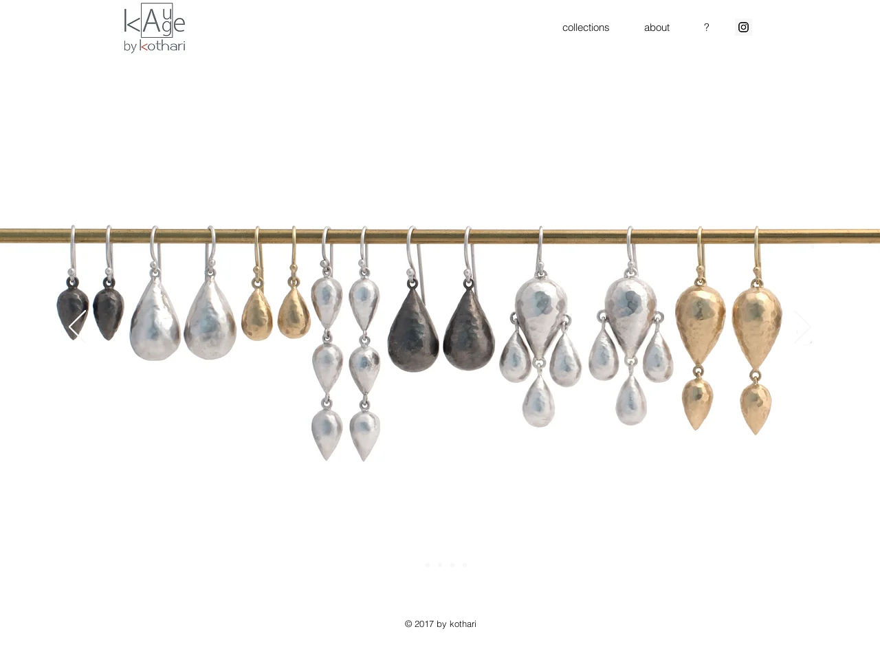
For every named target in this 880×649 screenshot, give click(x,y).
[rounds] (465, 565)
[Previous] (77, 328)
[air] (428, 565)
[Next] (802, 328)
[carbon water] (440, 565)
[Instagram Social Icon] (743, 27)
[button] (586, 27)
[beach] (452, 565)
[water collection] (415, 565)
